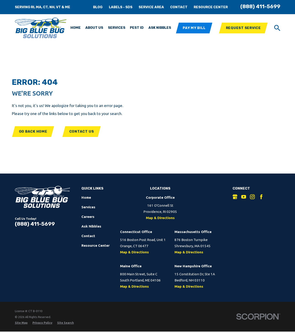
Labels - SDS (120, 7)
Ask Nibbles (91, 226)
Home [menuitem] (75, 28)
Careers (87, 217)
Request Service (243, 28)
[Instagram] (252, 196)
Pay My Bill (194, 28)
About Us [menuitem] (94, 28)
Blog (97, 7)
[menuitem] (21, 322)
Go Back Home (33, 131)
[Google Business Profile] (235, 196)
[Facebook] (261, 196)
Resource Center (211, 7)
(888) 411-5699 (260, 6)
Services (88, 207)
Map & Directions (160, 218)
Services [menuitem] (116, 28)
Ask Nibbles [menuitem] (159, 28)
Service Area (151, 7)
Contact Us (81, 131)
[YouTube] (243, 196)
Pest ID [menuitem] (137, 28)
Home (86, 197)
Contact (179, 7)
